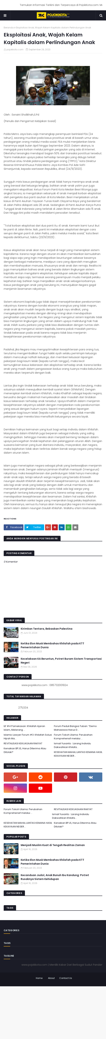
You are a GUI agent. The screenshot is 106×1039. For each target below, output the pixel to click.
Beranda (9, 27)
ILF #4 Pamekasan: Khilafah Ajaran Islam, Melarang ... (24, 728)
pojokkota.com (14, 49)
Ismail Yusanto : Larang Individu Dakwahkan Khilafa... (72, 745)
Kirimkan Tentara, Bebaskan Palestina (46, 629)
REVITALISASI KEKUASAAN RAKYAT (23, 743)
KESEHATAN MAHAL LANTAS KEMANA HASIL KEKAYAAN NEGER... (78, 754)
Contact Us (65, 978)
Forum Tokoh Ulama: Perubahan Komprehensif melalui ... (73, 736)
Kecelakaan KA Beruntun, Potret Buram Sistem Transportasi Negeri (61, 660)
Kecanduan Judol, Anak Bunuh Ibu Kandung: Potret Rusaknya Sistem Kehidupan (55, 877)
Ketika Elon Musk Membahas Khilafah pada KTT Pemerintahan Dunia (52, 645)
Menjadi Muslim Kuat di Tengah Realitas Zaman (53, 845)
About (51, 978)
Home (39, 978)
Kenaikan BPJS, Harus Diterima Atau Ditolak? (25, 750)
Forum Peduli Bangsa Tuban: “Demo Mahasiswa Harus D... (75, 728)
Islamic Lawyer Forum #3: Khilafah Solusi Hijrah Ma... (28, 736)
